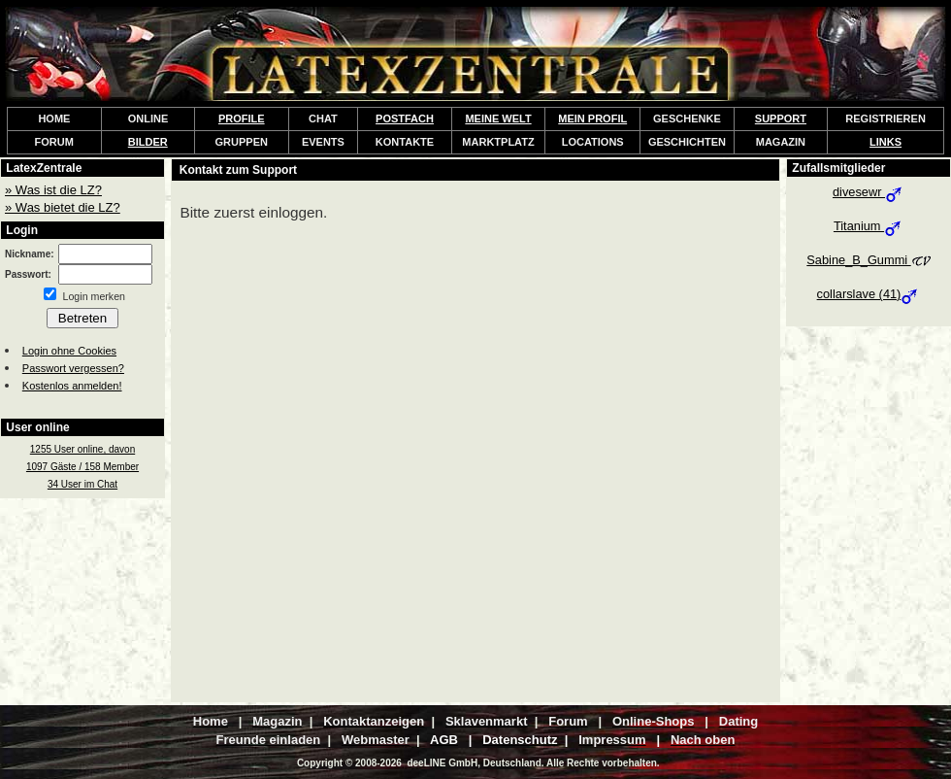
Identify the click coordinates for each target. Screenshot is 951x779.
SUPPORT (780, 118)
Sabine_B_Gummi (868, 260)
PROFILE (241, 118)
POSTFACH (405, 118)
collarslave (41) (869, 294)
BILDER (148, 142)
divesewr (868, 192)
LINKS (885, 142)
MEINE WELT (498, 118)
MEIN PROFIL (592, 118)
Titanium (868, 226)
